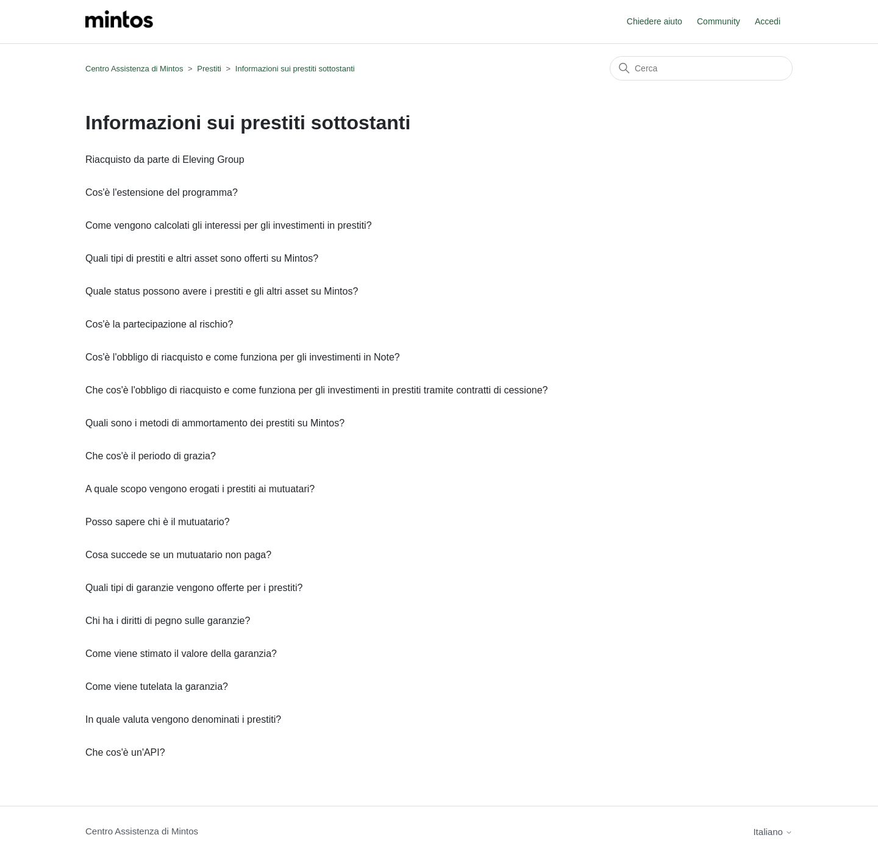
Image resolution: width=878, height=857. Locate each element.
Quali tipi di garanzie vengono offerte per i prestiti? (193, 588)
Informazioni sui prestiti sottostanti (295, 68)
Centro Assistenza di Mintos (134, 68)
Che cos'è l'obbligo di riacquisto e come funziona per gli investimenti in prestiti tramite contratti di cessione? (316, 390)
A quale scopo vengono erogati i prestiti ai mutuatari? (200, 489)
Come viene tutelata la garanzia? (156, 686)
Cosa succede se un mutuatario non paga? (178, 555)
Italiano (773, 832)
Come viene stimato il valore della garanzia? (181, 653)
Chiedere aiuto (654, 21)
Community (718, 21)
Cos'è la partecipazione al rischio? (159, 324)
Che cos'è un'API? (125, 752)
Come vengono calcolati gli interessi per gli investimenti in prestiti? (228, 225)
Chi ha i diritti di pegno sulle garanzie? (167, 620)
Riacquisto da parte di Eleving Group (164, 159)
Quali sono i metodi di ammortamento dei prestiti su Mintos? (214, 423)
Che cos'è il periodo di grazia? (150, 456)
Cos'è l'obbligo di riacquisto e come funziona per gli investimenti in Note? (242, 357)
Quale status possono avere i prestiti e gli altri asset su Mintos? (221, 291)
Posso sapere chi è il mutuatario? (157, 522)
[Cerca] (701, 68)
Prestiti (209, 68)
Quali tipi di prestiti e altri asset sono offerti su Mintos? (201, 258)
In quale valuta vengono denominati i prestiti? (183, 719)
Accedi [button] (767, 21)
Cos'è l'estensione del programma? (161, 192)
